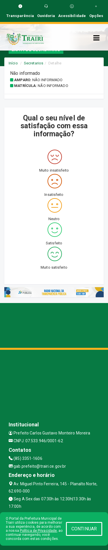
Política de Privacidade (38, 531)
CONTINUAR (84, 529)
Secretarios (33, 63)
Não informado (47, 80)
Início (13, 63)
